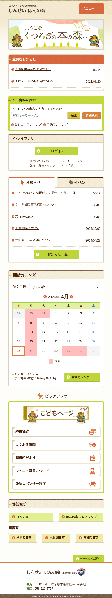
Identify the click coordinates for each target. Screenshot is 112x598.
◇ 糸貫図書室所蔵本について (36, 204)
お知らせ (33, 182)
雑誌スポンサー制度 (30, 483)
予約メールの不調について (33, 240)
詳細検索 (92, 115)
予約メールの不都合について (34, 81)
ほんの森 (22, 515)
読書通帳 (22, 431)
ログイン (57, 151)
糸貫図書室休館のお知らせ (33, 69)
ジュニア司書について (32, 470)
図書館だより (25, 457)
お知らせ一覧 (57, 254)
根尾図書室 (23, 536)
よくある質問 (25, 444)
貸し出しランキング (28, 124)
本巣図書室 (57, 536)
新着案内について (27, 228)
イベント (81, 182)
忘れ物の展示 (24, 216)
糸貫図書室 (90, 536)
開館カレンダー (81, 376)
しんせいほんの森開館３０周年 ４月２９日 (45, 193)
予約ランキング (57, 124)
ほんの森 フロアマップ (81, 515)
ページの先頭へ (90, 557)
